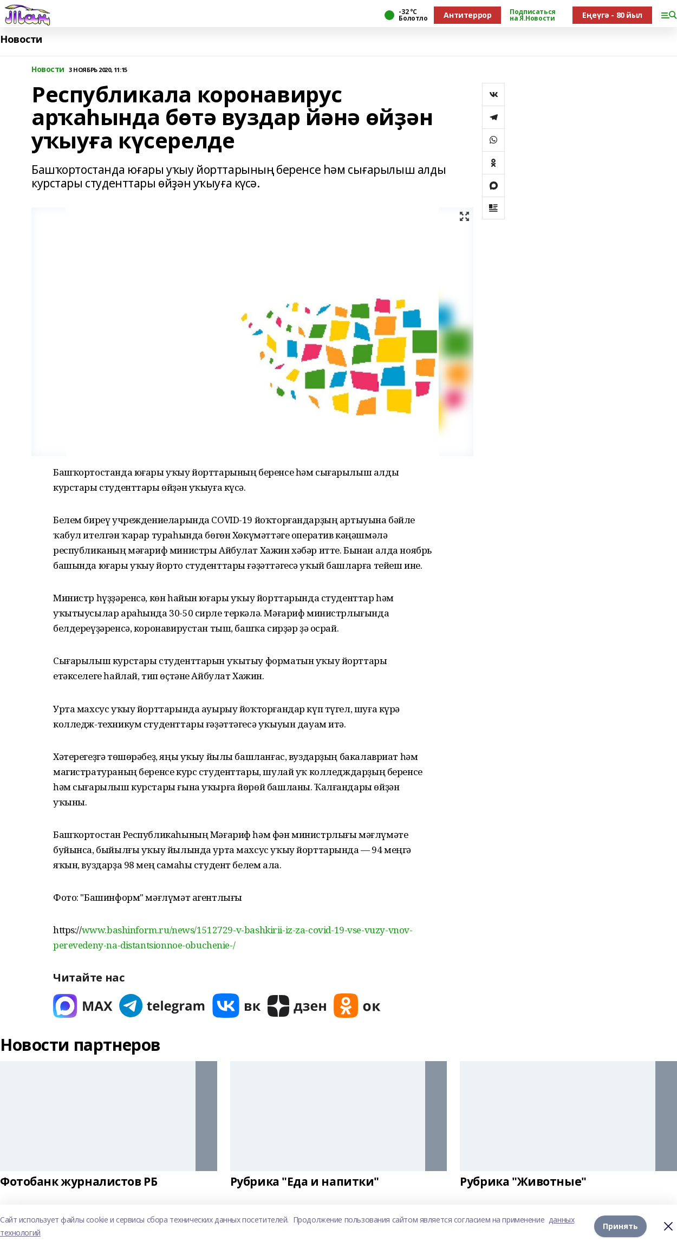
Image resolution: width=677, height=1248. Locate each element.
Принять (620, 1226)
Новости (21, 39)
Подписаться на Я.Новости (532, 15)
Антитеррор (467, 15)
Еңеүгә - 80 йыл (612, 15)
